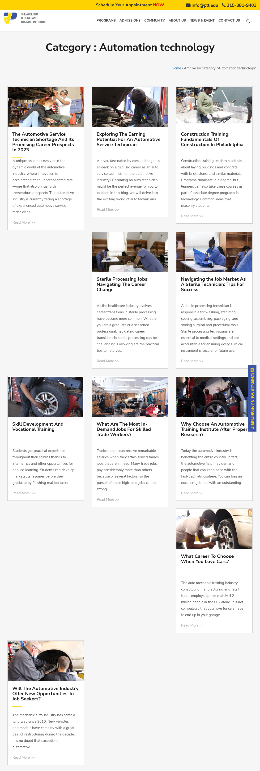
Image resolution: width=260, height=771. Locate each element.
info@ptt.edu (205, 5)
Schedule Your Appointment (130, 5)
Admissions (130, 20)
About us (177, 20)
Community (154, 20)
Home (176, 68)
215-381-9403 (241, 5)
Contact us (229, 20)
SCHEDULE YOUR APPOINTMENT (252, 398)
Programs (106, 20)
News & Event (202, 20)
